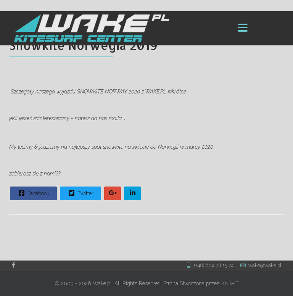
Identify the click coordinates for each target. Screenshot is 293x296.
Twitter (80, 193)
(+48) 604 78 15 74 (213, 265)
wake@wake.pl (264, 265)
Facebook (33, 193)
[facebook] (13, 265)
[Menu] (243, 28)
